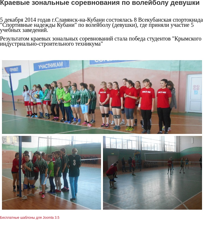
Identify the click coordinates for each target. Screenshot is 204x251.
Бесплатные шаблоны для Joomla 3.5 (29, 218)
